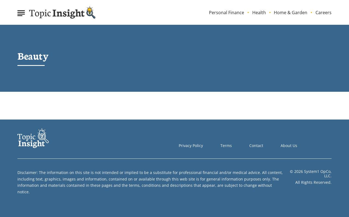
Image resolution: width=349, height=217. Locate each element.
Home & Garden (290, 13)
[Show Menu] (21, 12)
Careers (323, 13)
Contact (256, 145)
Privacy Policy (191, 145)
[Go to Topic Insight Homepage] (62, 12)
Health (259, 13)
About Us (289, 145)
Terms (226, 145)
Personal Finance (226, 13)
